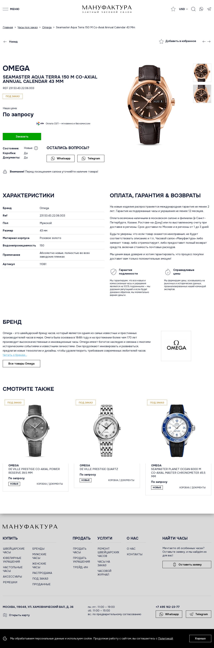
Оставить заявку (187, 564)
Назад (10, 41)
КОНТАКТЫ (134, 554)
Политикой (165, 638)
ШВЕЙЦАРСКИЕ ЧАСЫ (14, 550)
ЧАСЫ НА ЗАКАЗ (104, 563)
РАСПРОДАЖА (42, 573)
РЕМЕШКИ (10, 582)
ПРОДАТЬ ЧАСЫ (79, 550)
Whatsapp (60, 158)
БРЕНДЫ (38, 549)
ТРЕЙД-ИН (80, 567)
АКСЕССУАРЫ (12, 576)
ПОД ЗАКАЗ (40, 578)
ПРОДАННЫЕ (41, 584)
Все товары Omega (21, 363)
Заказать (22, 136)
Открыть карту (16, 615)
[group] (151, 105)
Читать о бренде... (15, 355)
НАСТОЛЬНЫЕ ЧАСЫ (13, 569)
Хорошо (200, 638)
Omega (16, 68)
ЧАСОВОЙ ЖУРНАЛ (104, 572)
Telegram (91, 158)
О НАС (131, 549)
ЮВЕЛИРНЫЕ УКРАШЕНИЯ (12, 559)
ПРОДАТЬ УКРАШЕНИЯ (81, 559)
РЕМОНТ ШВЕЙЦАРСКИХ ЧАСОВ (108, 552)
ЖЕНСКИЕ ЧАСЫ (39, 565)
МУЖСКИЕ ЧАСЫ (39, 556)
